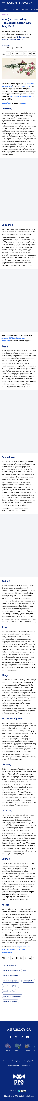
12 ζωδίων (21, 37)
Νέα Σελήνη (27, 86)
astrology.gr (6, 45)
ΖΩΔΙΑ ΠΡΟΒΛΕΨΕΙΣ (10, 965)
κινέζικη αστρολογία (10, 970)
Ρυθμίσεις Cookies (13, 1065)
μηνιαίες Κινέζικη (9, 991)
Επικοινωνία (26, 1065)
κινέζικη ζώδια (28, 981)
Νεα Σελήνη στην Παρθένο (20, 96)
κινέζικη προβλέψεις (10, 981)
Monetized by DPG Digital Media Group (19, 1096)
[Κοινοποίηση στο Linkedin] (30, 53)
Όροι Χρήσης (16, 1061)
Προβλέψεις (7, 103)
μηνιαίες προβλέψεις (10, 986)
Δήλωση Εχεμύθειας (29, 1061)
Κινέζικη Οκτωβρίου (10, 1001)
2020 (24, 970)
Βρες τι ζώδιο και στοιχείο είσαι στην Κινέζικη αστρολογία (16, 949)
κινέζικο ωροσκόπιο (10, 975)
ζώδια (24, 103)
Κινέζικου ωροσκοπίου (12, 40)
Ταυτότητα (6, 1061)
